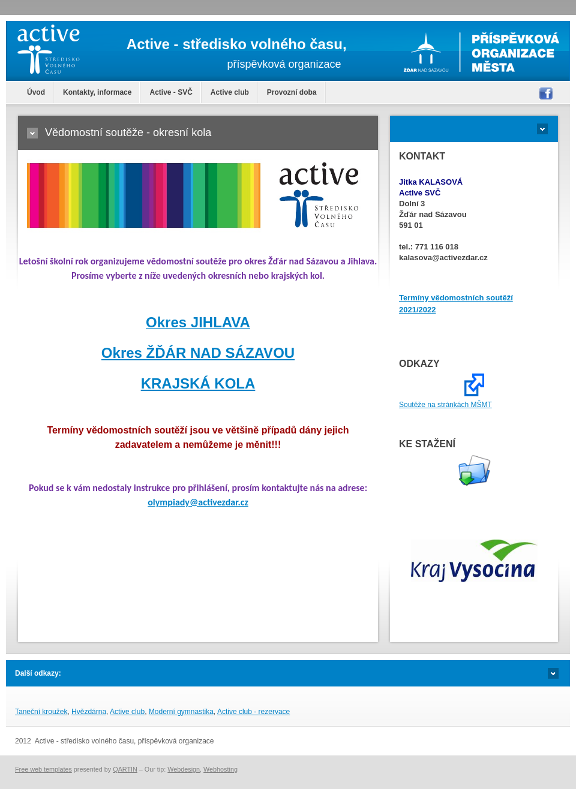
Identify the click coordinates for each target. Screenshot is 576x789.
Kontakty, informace (97, 92)
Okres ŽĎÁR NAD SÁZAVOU (198, 353)
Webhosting (220, 769)
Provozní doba (292, 92)
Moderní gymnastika (181, 711)
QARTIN (125, 769)
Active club (230, 92)
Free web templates (43, 769)
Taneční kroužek (41, 711)
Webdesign (183, 769)
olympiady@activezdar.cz (198, 502)
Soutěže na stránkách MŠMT (445, 404)
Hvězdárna (88, 711)
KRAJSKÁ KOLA (198, 383)
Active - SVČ (170, 92)
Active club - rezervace (253, 711)
